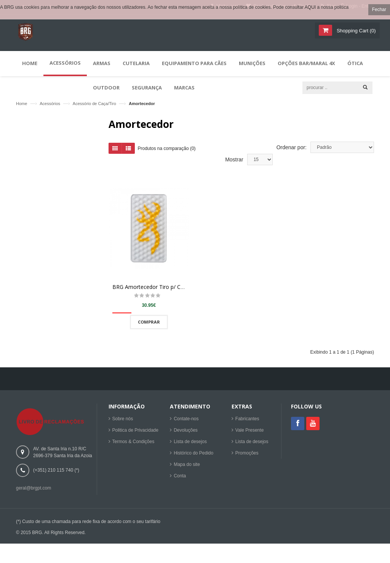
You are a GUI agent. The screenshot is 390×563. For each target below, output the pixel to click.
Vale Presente (249, 431)
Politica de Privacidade (135, 431)
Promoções (247, 453)
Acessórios (50, 103)
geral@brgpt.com (33, 488)
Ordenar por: (292, 151)
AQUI (310, 7)
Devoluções (186, 431)
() (355, 30)
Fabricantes (247, 419)
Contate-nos (186, 419)
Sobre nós (122, 419)
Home (21, 103)
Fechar (379, 9)
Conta (180, 476)
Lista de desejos (190, 442)
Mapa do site (187, 465)
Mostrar (234, 163)
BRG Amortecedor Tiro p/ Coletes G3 (158, 290)
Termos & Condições (133, 442)
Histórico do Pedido (193, 453)
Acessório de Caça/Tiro (94, 103)
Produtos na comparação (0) (167, 152)
